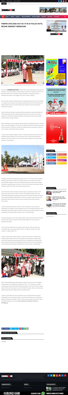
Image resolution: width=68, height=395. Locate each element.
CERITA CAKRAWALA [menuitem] (26, 16)
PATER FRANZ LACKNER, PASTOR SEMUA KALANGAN (59, 192)
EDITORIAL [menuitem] (50, 16)
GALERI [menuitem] (17, 16)
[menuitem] (3, 16)
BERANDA (3, 1)
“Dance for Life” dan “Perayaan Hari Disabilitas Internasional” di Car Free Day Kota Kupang (59, 205)
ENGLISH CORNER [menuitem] (36, 16)
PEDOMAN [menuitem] (56, 16)
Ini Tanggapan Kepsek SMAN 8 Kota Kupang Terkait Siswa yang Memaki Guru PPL (59, 389)
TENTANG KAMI (9, 1)
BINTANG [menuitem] (44, 16)
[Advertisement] (22, 41)
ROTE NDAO (6, 20)
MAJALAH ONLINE (17, 1)
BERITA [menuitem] (12, 16)
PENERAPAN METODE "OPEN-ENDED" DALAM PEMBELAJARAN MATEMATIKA (59, 198)
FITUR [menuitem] (7, 16)
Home (2, 20)
